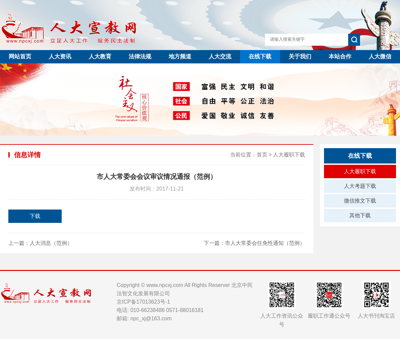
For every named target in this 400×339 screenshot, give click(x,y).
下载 (35, 216)
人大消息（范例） (51, 243)
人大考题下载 (360, 186)
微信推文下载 (360, 201)
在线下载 (260, 56)
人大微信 (380, 56)
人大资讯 (60, 56)
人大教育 (100, 56)
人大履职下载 (289, 154)
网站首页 (20, 56)
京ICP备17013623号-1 (143, 302)
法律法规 (140, 56)
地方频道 (180, 56)
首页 (262, 154)
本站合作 (340, 56)
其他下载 (360, 215)
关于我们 (300, 56)
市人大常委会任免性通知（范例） (265, 243)
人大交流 (220, 56)
